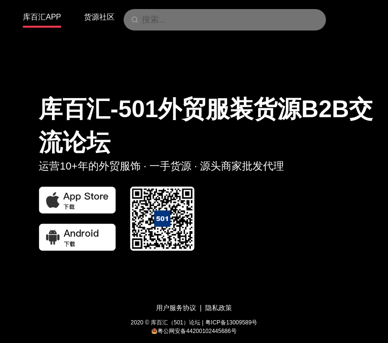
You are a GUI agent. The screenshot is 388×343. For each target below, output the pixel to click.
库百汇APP (42, 17)
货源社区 (99, 17)
